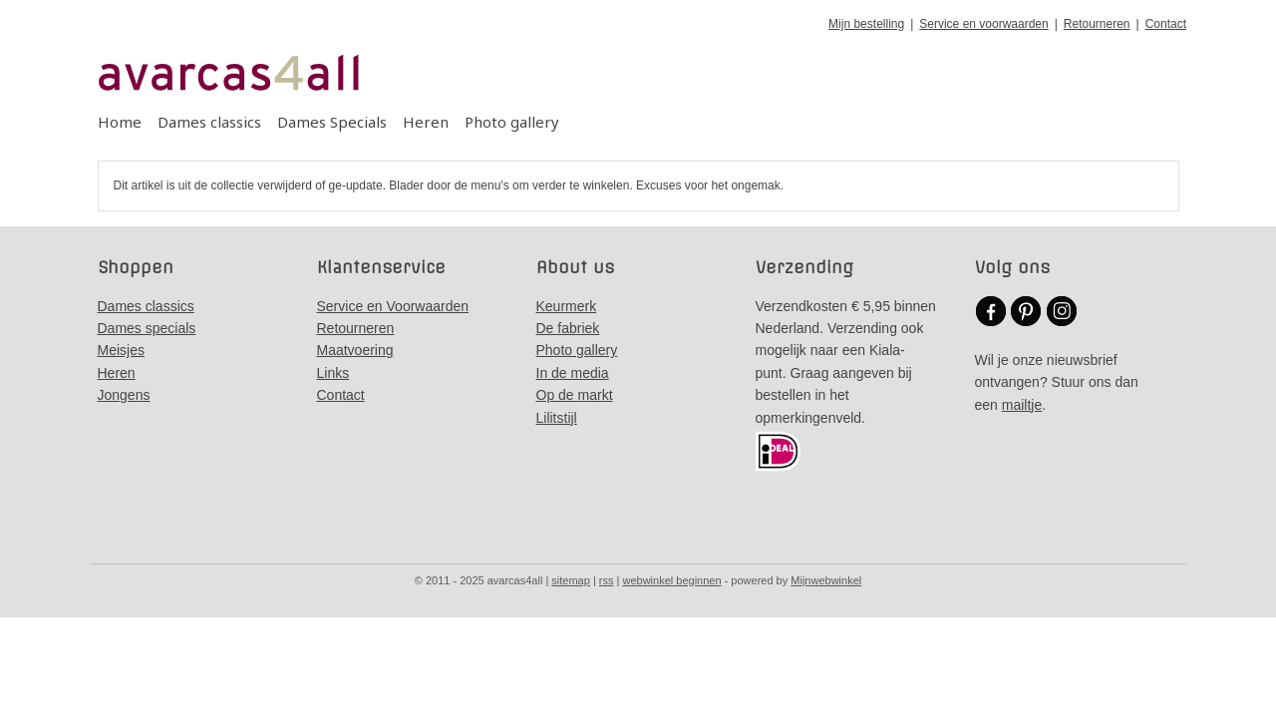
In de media (572, 373)
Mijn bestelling (866, 24)
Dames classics (209, 122)
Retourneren (1097, 24)
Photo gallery (512, 122)
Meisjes (121, 350)
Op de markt (574, 395)
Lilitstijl (556, 418)
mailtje (1022, 405)
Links (333, 373)
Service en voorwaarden (983, 24)
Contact (1165, 24)
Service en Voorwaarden (393, 306)
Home (120, 122)
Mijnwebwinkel (826, 580)
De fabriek (568, 328)
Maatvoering (355, 350)
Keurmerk (566, 306)
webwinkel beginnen (672, 580)
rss (606, 580)
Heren (426, 122)
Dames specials (147, 328)
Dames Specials (332, 122)
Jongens (124, 395)
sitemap (570, 580)
